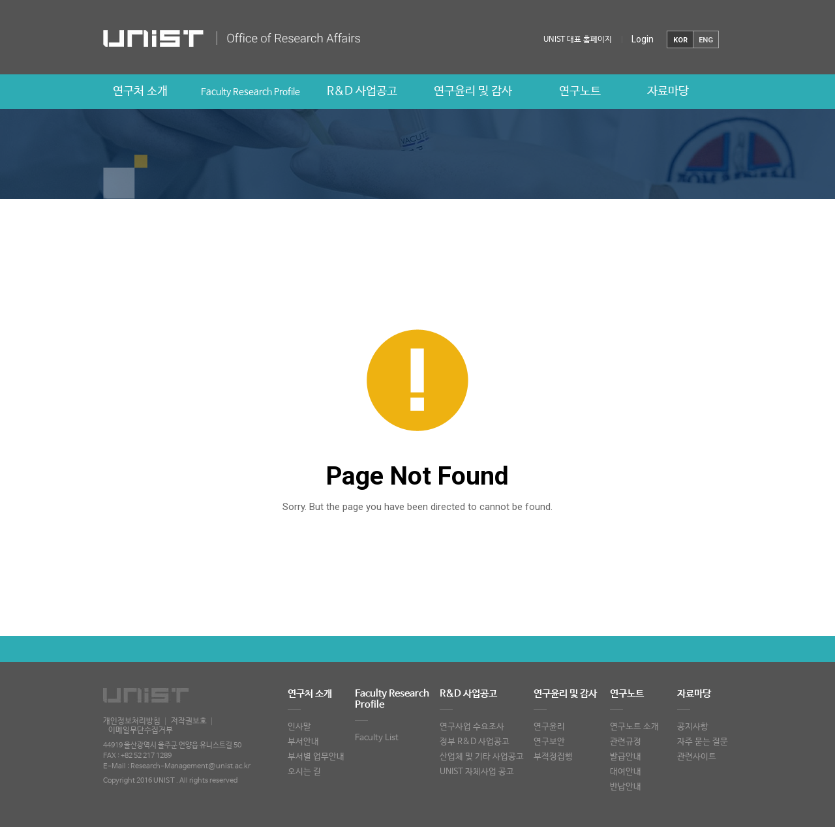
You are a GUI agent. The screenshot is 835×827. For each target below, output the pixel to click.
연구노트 (580, 91)
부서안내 (303, 742)
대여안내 (625, 772)
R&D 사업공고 (362, 91)
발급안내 (625, 757)
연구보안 (549, 742)
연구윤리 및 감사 (473, 91)
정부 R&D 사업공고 (474, 742)
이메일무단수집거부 (140, 730)
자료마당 (668, 91)
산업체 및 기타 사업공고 (482, 757)
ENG (706, 40)
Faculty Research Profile (250, 92)
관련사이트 (696, 757)
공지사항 (692, 727)
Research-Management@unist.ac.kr (190, 766)
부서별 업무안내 (316, 757)
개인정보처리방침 (131, 721)
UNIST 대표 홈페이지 (577, 39)
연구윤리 (549, 727)
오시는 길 (304, 772)
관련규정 (625, 742)
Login (642, 39)
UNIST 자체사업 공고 (477, 772)
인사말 (299, 727)
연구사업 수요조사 (472, 727)
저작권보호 (189, 721)
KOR (680, 40)
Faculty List (377, 738)
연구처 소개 (140, 91)
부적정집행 (553, 757)
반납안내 (625, 787)
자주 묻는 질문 (702, 742)
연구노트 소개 (634, 727)
